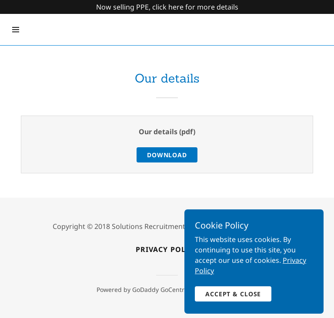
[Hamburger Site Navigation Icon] (15, 29)
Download (167, 155)
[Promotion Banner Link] (167, 7)
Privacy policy (167, 249)
